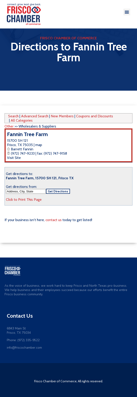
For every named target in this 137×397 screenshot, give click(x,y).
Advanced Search (34, 116)
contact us (54, 220)
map (38, 145)
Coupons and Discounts (94, 116)
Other (9, 126)
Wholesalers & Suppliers (37, 126)
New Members (62, 116)
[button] (126, 12)
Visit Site (14, 158)
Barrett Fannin (22, 149)
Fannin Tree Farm (27, 134)
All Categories (22, 120)
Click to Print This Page (24, 199)
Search (13, 116)
